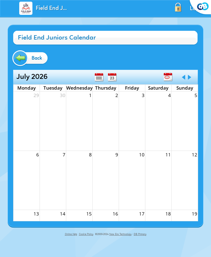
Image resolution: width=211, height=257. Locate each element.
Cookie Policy (86, 234)
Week (98, 77)
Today (167, 76)
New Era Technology (120, 234)
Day (112, 77)
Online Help (71, 234)
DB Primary (140, 234)
